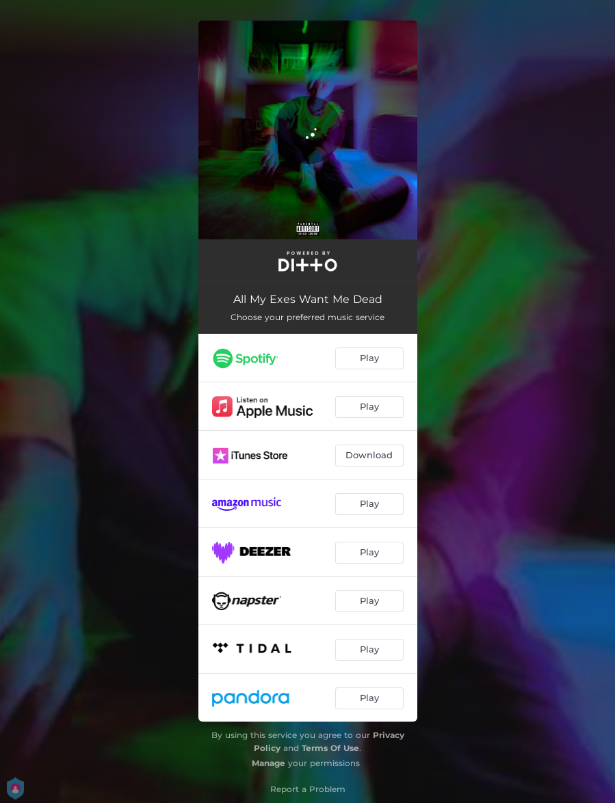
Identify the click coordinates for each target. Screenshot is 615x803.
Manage (268, 763)
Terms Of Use (330, 748)
